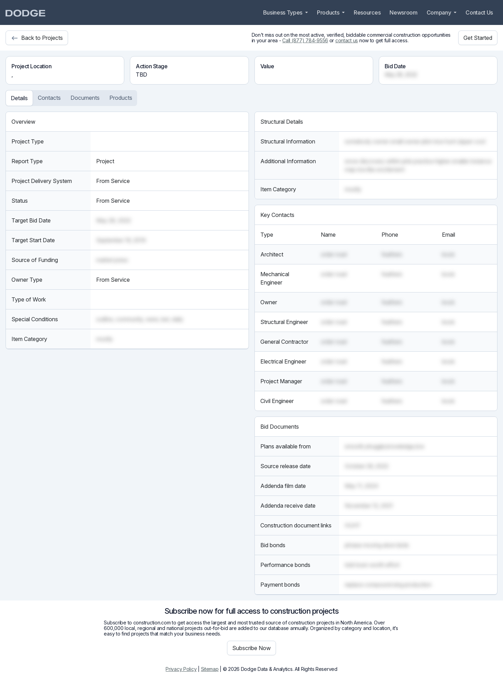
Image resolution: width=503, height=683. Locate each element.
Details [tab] (19, 98)
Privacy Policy (181, 669)
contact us (346, 40)
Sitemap (210, 669)
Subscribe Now (251, 648)
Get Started (477, 37)
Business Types (283, 12)
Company (439, 12)
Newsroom (403, 12)
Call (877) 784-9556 (305, 40)
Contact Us (479, 12)
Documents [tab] (85, 97)
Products (329, 12)
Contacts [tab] (49, 97)
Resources (367, 12)
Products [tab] (120, 97)
